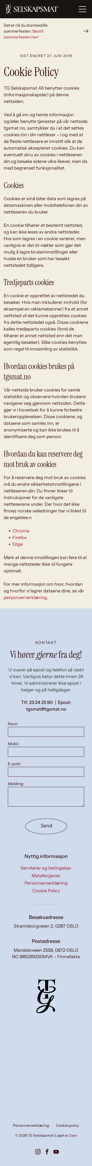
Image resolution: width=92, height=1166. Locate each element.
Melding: (16, 783)
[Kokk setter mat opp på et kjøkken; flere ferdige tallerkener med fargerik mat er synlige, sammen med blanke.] (67, 1053)
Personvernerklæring (46, 883)
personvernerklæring (25, 597)
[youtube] (56, 1152)
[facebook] (47, 1152)
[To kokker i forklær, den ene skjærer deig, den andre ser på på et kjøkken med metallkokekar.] (25, 1053)
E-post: (14, 763)
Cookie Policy (46, 891)
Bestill (37, 31)
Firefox (20, 537)
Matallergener (46, 875)
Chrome (21, 531)
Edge (18, 544)
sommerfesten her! (21, 37)
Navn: (13, 723)
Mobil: (13, 743)
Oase (73, 1135)
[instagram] (38, 1152)
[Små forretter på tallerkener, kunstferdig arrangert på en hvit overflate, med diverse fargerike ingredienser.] (67, 1095)
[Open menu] (82, 9)
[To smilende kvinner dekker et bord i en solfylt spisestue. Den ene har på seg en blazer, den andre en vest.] (25, 1095)
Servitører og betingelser (46, 868)
